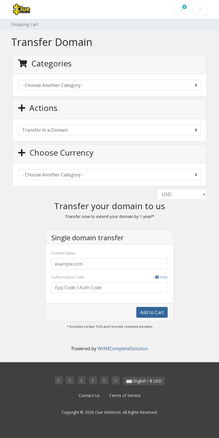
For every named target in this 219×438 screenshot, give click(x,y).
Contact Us (89, 395)
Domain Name (63, 253)
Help (161, 277)
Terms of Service (125, 395)
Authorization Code (109, 277)
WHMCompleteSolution (123, 348)
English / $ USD (143, 381)
